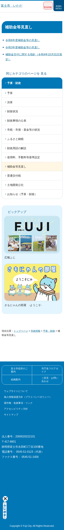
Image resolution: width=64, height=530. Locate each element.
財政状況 (12, 111)
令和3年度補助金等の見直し (22, 47)
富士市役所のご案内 (19, 370)
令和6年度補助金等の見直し (22, 40)
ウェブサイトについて (16, 391)
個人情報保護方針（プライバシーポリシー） (28, 397)
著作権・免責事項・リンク (18, 403)
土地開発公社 (15, 184)
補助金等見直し (16, 166)
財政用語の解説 (16, 148)
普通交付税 (14, 175)
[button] (48, 5)
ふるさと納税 (15, 139)
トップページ (21, 331)
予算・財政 (14, 83)
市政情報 (35, 331)
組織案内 (15, 379)
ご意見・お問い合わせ (49, 379)
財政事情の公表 (16, 120)
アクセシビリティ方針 (16, 408)
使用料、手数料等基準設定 (23, 157)
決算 (10, 102)
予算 (10, 93)
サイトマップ (11, 414)
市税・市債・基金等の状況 (23, 129)
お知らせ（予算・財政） (22, 194)
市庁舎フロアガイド (49, 370)
